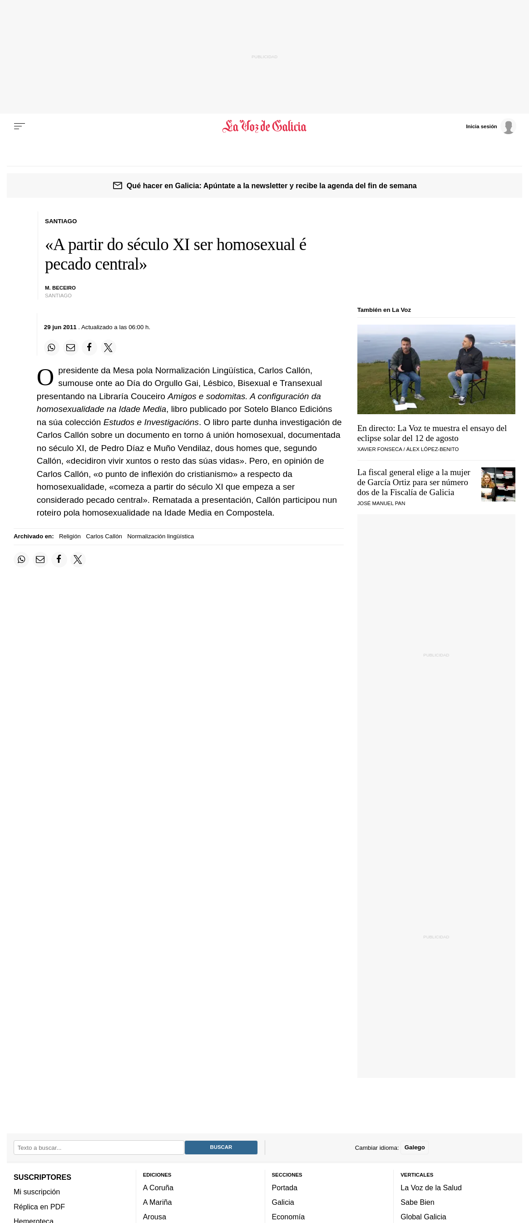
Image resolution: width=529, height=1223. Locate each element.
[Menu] (19, 126)
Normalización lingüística (160, 536)
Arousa (154, 1217)
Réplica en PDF (39, 1206)
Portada (285, 1187)
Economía (288, 1217)
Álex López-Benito (432, 449)
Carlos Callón (104, 536)
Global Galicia (423, 1217)
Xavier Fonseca (379, 449)
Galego (415, 1147)
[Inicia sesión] (491, 126)
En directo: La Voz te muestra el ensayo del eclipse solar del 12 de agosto (432, 433)
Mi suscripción (37, 1192)
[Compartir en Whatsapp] (51, 347)
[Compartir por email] (71, 347)
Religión (70, 536)
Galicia (283, 1202)
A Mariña (157, 1202)
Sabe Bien (417, 1202)
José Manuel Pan (381, 503)
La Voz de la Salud (431, 1187)
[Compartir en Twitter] (108, 347)
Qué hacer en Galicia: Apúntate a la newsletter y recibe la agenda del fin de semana (272, 185)
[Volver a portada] (264, 126)
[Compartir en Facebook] (89, 347)
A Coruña (158, 1187)
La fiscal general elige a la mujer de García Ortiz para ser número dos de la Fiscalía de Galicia (413, 482)
